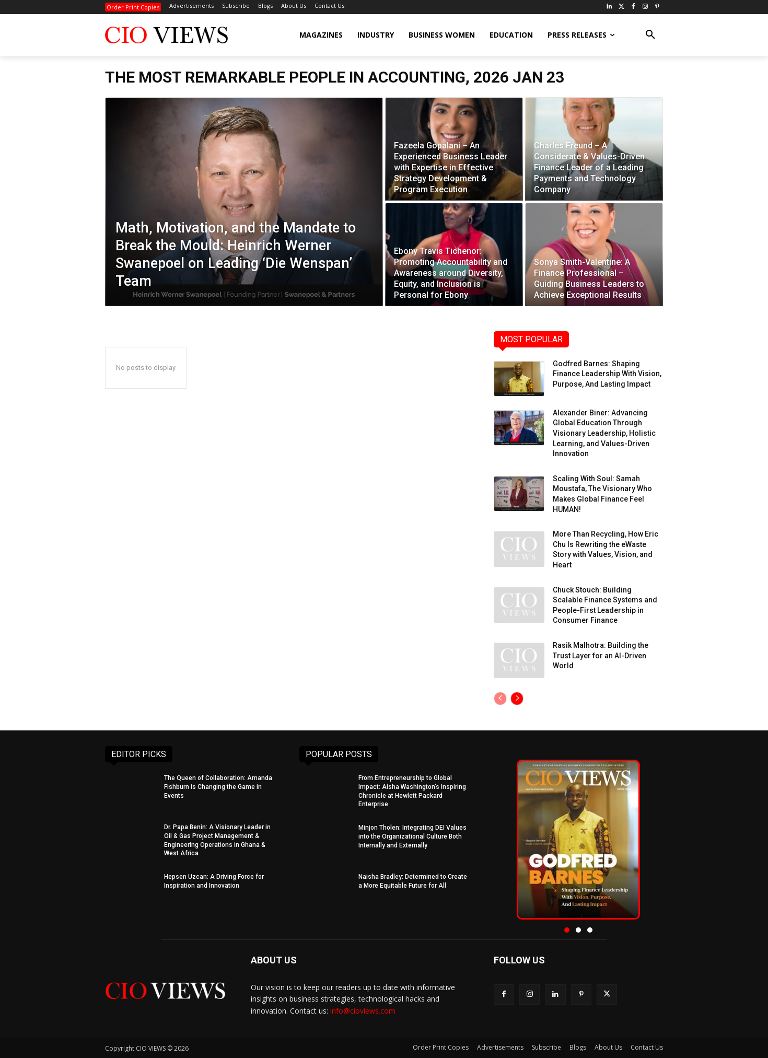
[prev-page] (500, 698)
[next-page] (516, 698)
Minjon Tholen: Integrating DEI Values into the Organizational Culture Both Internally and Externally (412, 836)
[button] (650, 35)
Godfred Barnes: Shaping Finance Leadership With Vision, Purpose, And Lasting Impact (607, 373)
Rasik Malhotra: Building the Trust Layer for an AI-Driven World (600, 655)
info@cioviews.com (362, 1011)
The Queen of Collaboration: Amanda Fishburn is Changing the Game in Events (218, 786)
